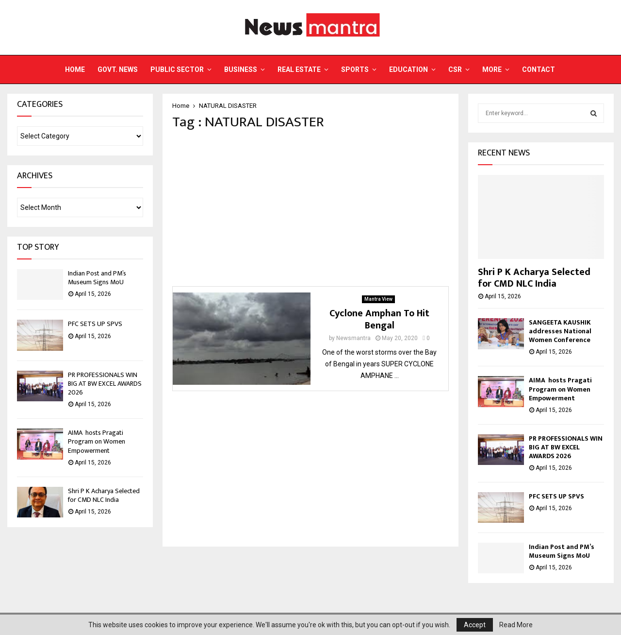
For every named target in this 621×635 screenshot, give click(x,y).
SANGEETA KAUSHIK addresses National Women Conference (560, 331)
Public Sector (177, 69)
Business (240, 69)
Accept (475, 625)
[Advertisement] (310, 208)
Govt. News (118, 69)
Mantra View (378, 299)
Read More (516, 624)
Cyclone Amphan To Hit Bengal (379, 319)
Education (408, 69)
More (492, 69)
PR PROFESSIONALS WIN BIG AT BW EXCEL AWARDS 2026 (105, 383)
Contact (538, 69)
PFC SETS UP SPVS (95, 323)
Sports (355, 69)
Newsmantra (353, 338)
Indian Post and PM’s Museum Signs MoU (97, 278)
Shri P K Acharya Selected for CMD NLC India (104, 495)
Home (75, 69)
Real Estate (299, 69)
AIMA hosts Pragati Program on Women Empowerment (96, 441)
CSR (455, 69)
